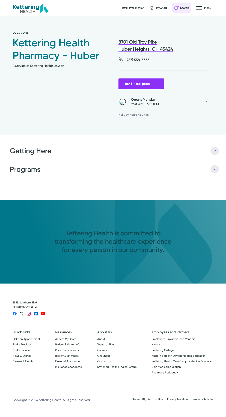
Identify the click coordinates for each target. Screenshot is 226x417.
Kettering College (163, 350)
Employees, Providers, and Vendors (173, 339)
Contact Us (104, 361)
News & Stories (22, 355)
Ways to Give (105, 344)
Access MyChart (65, 339)
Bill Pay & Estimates (67, 355)
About (101, 339)
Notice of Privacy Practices (171, 399)
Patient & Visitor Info (67, 344)
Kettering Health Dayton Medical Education (179, 355)
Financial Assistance (67, 361)
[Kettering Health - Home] (30, 8)
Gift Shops (103, 355)
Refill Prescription (141, 84)
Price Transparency (67, 350)
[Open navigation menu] (203, 8)
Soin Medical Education (166, 367)
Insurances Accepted (68, 367)
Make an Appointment (26, 339)
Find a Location (22, 350)
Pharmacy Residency (165, 372)
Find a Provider (22, 344)
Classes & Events (23, 361)
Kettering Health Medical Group (117, 367)
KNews (156, 344)
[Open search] (181, 8)
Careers (102, 350)
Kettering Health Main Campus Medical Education (182, 361)
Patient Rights (141, 399)
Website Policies (203, 399)
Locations (20, 32)
